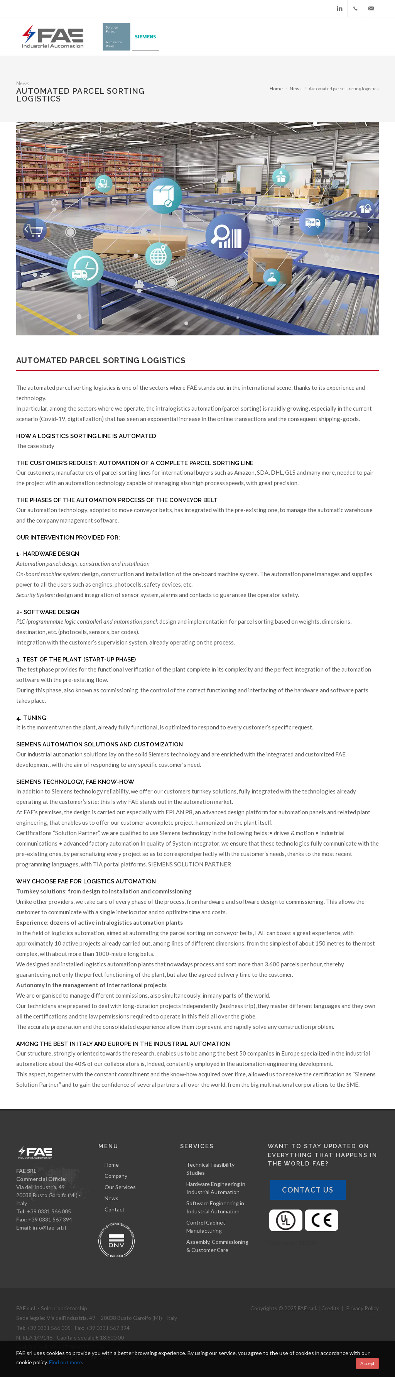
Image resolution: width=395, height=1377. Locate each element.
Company (116, 1175)
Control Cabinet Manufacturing (205, 1226)
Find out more (65, 1362)
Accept (367, 1363)
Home (276, 88)
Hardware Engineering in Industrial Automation (215, 1188)
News (296, 88)
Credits (330, 1308)
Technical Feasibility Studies (210, 1168)
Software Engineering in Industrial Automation (215, 1207)
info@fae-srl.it (50, 1227)
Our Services (120, 1187)
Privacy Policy (362, 1308)
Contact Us (308, 1190)
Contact (115, 1209)
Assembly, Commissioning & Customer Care (217, 1245)
